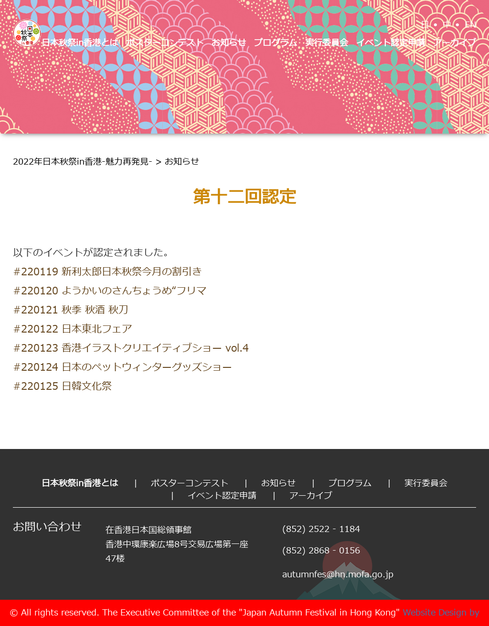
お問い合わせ (47, 527)
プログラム (275, 43)
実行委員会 (326, 43)
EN (470, 25)
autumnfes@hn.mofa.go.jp (337, 574)
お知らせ (229, 43)
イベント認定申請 (390, 43)
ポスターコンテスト (164, 43)
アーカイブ (454, 43)
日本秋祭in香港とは (80, 43)
